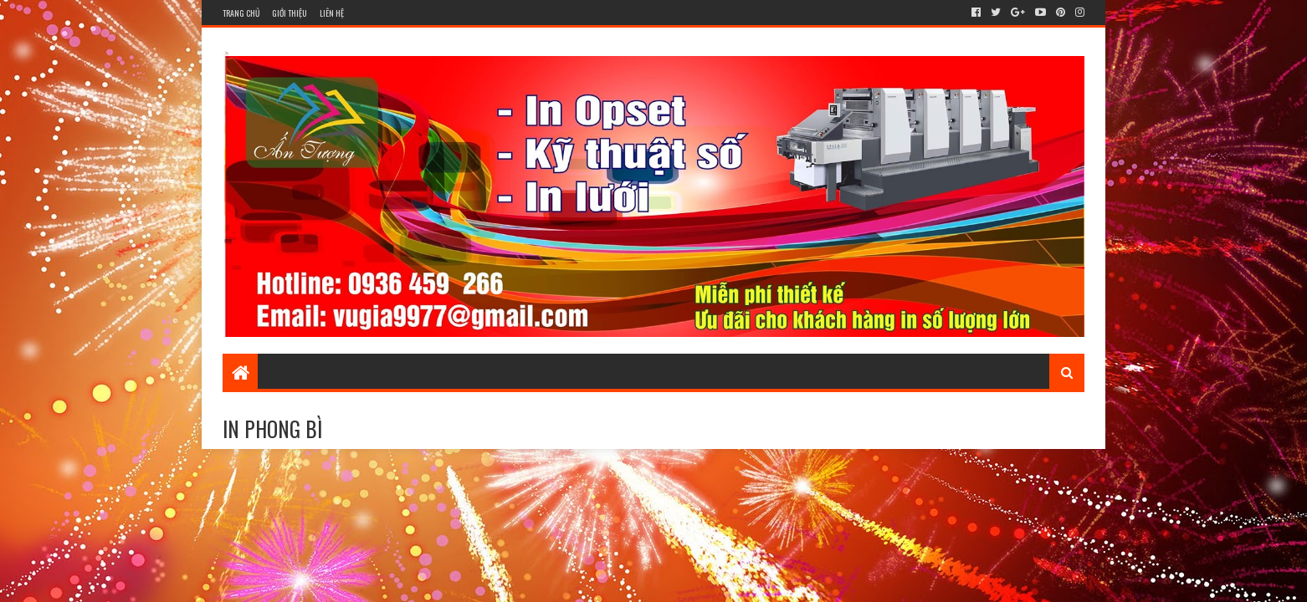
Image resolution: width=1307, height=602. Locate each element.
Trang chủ (241, 13)
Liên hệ (332, 13)
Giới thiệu (289, 13)
